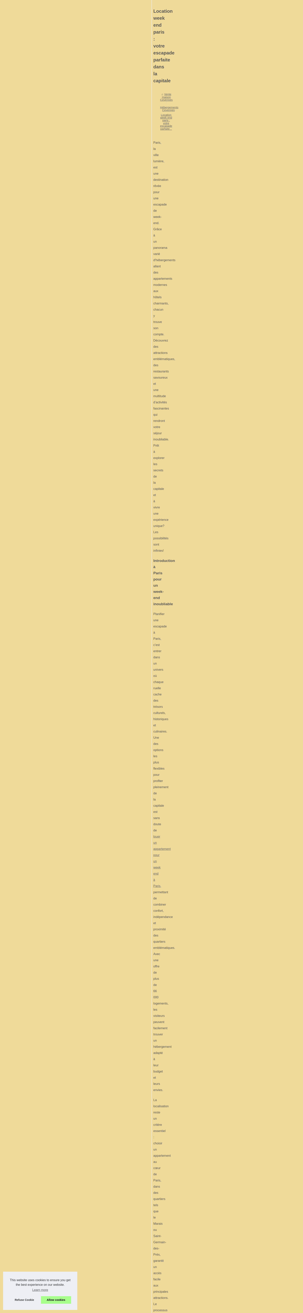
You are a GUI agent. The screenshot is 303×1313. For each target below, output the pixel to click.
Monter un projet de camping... (59, 195)
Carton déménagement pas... (58, 230)
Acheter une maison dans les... (59, 157)
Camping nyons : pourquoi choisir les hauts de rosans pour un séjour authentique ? (240, 1210)
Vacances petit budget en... (57, 294)
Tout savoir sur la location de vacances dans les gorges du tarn (164, 1252)
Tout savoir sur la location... (57, 204)
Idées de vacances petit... (56, 345)
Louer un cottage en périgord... (59, 213)
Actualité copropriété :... (55, 247)
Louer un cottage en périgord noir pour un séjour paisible (161, 1259)
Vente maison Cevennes (120, 134)
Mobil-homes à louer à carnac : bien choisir (152, 1232)
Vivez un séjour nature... (55, 221)
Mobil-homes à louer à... (55, 178)
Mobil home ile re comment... (58, 187)
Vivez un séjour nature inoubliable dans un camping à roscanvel (165, 1266)
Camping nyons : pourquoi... (57, 256)
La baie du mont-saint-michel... (59, 354)
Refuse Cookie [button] (24, 1299)
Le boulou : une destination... (58, 328)
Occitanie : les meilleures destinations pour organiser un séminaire (167, 1279)
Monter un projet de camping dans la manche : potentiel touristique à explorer (173, 1246)
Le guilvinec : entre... (53, 336)
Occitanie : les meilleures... (57, 238)
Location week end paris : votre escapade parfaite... (205, 134)
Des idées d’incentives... (55, 319)
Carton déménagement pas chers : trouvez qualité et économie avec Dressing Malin (177, 1272)
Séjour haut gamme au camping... (61, 114)
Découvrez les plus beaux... (57, 149)
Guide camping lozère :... (55, 276)
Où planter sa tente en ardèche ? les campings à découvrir (136, 1210)
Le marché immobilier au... (56, 140)
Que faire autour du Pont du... (58, 132)
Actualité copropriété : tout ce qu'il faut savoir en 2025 (159, 1286)
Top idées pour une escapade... (59, 285)
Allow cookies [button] (56, 1299)
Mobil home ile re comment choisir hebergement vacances (161, 1239)
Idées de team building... (55, 311)
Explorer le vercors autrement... (59, 302)
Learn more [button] (40, 1290)
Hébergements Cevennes (154, 134)
